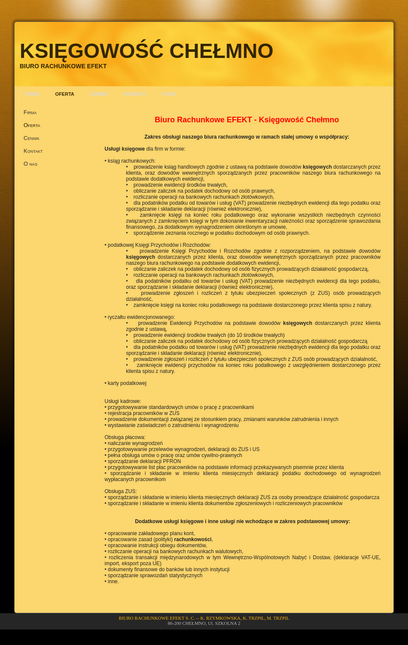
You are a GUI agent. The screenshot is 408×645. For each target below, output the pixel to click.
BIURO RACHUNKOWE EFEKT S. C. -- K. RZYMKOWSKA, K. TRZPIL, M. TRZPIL (204, 618)
